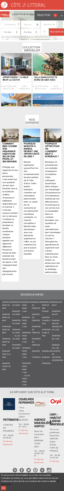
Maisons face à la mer (6, 354)
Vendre (7, 16)
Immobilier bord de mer (7, 305)
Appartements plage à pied (48, 333)
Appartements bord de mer (8, 330)
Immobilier (47, 351)
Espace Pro (22, 16)
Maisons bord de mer (6, 317)
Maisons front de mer (6, 366)
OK (3, 488)
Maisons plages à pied (46, 320)
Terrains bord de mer (6, 342)
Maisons (46, 357)
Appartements (48, 363)
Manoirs (36, 351)
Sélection (47, 15)
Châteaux (36, 357)
